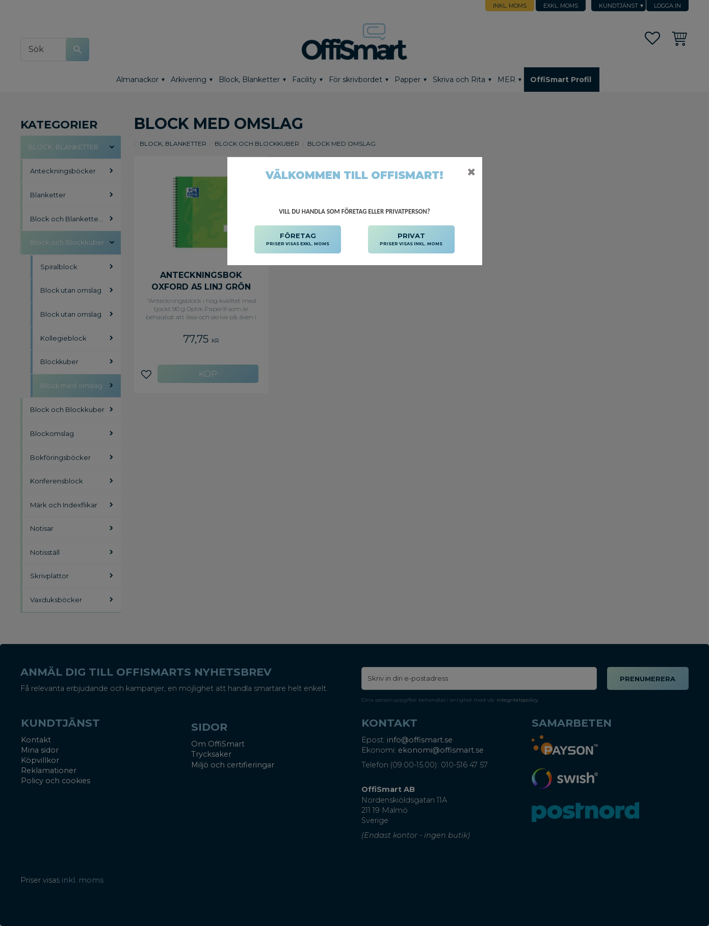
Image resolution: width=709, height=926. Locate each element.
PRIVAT (411, 240)
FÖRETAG (297, 240)
